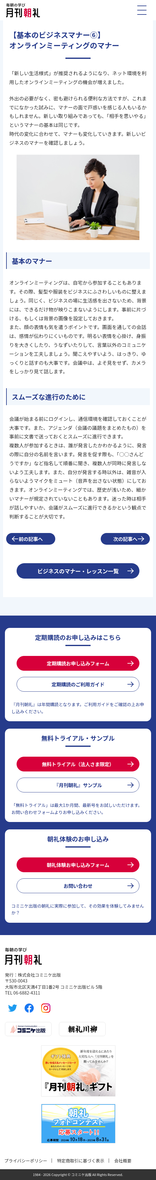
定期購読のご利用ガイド (78, 684)
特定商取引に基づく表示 (80, 1161)
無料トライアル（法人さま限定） (78, 764)
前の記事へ (31, 539)
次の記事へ (125, 539)
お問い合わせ (78, 885)
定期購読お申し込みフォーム (78, 663)
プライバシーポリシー (25, 1161)
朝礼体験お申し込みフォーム (78, 865)
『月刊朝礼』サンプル (78, 785)
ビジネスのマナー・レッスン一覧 (78, 571)
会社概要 (122, 1161)
